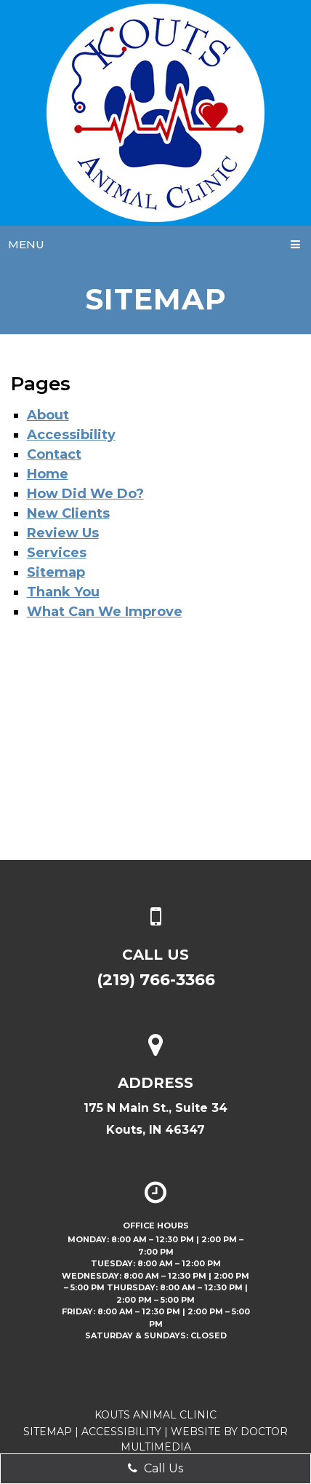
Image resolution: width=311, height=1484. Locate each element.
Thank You (63, 592)
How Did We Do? (85, 494)
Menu (26, 244)
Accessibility (71, 435)
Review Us (63, 533)
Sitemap (56, 572)
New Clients (68, 513)
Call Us (155, 1468)
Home (47, 474)
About (48, 415)
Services (56, 553)
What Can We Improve (104, 612)
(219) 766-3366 (156, 980)
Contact (54, 454)
